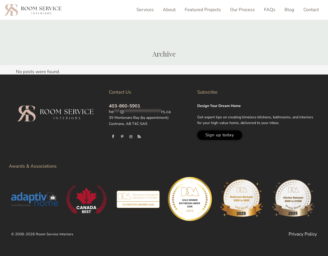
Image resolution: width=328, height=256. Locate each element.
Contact (311, 10)
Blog (289, 10)
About (169, 10)
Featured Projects (203, 10)
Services (145, 10)
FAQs (269, 10)
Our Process (242, 10)
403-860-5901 (124, 106)
